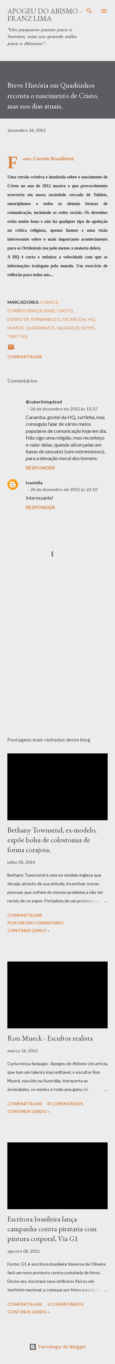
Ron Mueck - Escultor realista (50, 1038)
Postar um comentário (35, 922)
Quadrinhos (40, 327)
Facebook (74, 319)
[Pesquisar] (89, 11)
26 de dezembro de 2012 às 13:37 (63, 408)
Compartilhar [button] (24, 356)
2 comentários (65, 1304)
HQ (91, 319)
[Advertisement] (57, 659)
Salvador (68, 327)
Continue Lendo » (28, 930)
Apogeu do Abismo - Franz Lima (44, 14)
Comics (49, 302)
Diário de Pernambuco (34, 319)
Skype (88, 327)
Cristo (65, 310)
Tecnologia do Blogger (57, 1347)
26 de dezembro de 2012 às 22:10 (63, 489)
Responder (40, 468)
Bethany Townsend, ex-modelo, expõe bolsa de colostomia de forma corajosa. (52, 839)
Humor (15, 327)
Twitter (17, 336)
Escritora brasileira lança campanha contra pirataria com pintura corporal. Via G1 (52, 1228)
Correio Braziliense (31, 310)
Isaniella (34, 482)
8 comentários (65, 1103)
